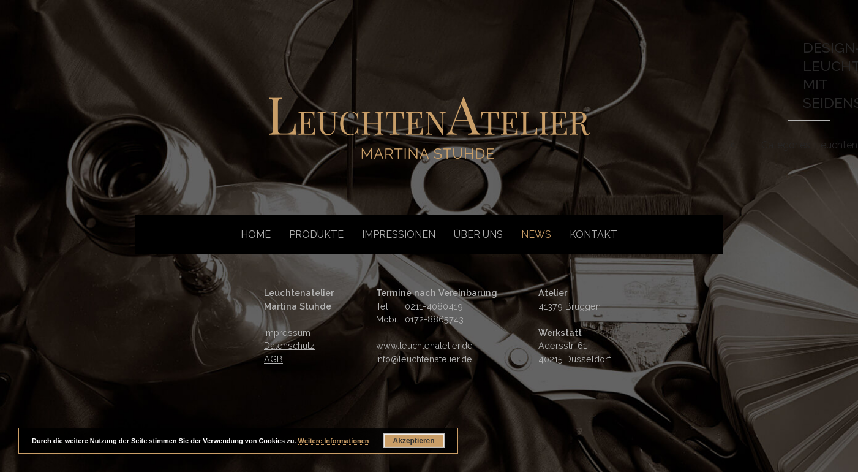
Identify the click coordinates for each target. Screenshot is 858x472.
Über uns (478, 234)
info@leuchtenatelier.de (424, 359)
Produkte (316, 234)
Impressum (287, 332)
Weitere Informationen (333, 440)
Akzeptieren (414, 440)
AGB (273, 359)
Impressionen (398, 234)
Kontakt (593, 234)
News (536, 234)
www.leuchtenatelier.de (424, 345)
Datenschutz (289, 345)
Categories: (788, 145)
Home (256, 234)
